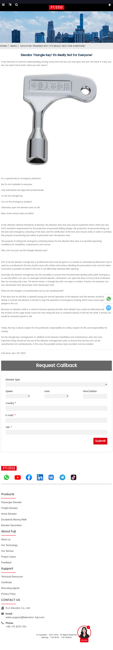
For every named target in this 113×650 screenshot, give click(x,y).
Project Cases (8, 556)
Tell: (8, 427)
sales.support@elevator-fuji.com (25, 615)
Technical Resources (12, 576)
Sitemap (44, 637)
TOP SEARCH (66, 637)
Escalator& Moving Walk (14, 519)
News (13, 46)
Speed (9, 391)
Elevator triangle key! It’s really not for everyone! (52, 46)
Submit (100, 441)
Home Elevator (9, 514)
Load (46, 391)
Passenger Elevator (11, 502)
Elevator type (13, 379)
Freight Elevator (9, 508)
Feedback (6, 562)
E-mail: (10, 415)
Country (10, 403)
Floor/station (90, 391)
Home (3, 46)
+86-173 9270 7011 (16, 624)
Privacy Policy (8, 594)
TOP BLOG (55, 637)
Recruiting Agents (10, 588)
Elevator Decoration (11, 525)
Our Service (7, 551)
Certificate (6, 582)
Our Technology (9, 545)
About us (5, 539)
